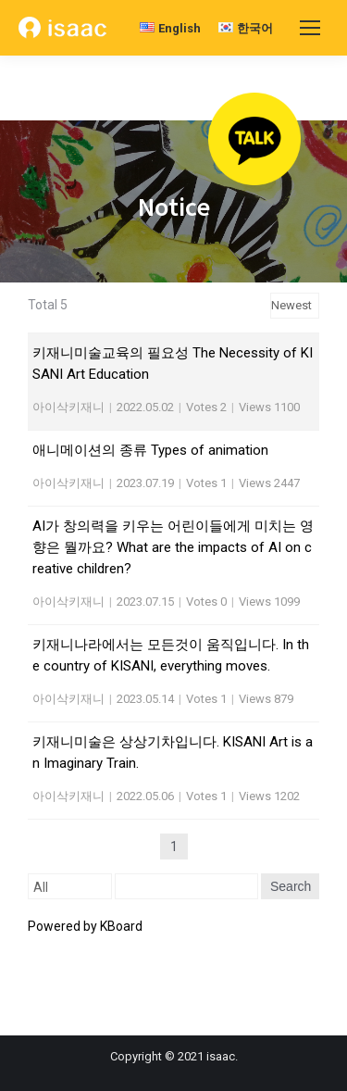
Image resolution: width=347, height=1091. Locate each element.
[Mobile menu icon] (309, 27)
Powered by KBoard (85, 926)
